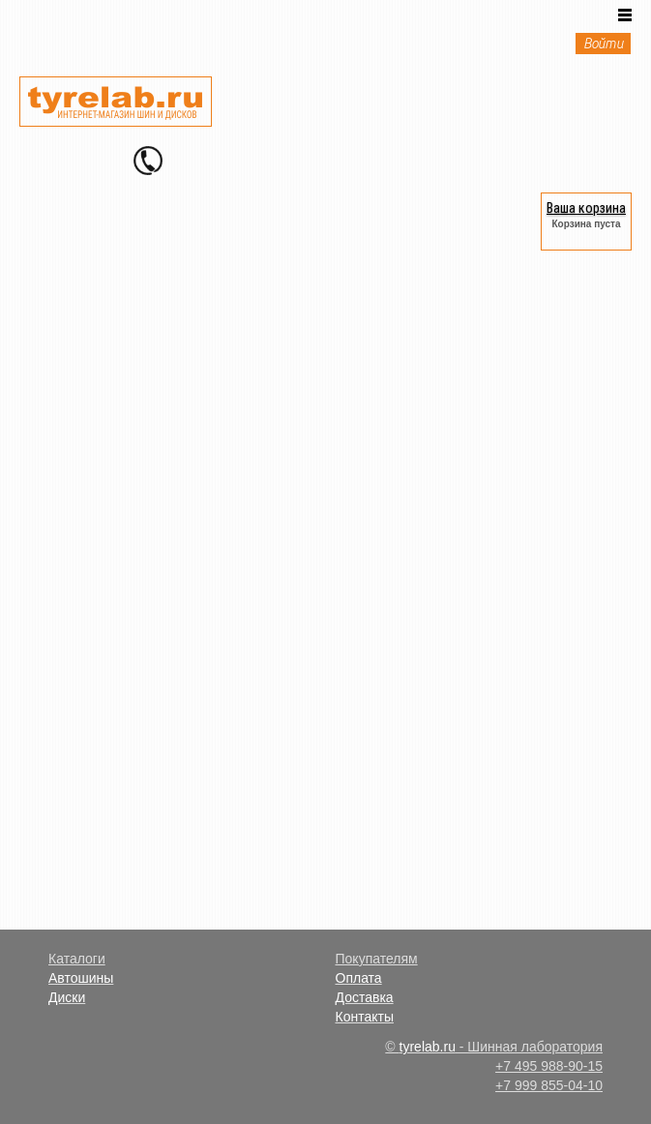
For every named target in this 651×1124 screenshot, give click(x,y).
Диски (66, 997)
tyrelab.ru (427, 1046)
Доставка (365, 997)
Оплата (359, 978)
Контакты (365, 1016)
